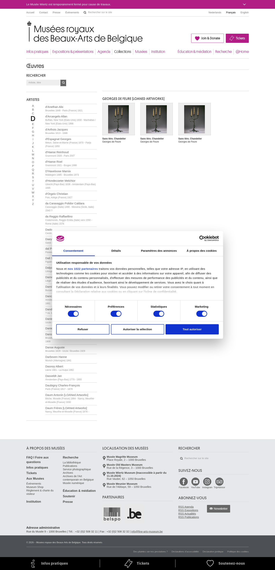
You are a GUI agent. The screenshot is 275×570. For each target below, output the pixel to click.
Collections (122, 52)
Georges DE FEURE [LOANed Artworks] (133, 98)
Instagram (207, 487)
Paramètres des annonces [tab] (159, 250)
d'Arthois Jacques (56, 131)
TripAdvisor (219, 487)
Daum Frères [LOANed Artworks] (67, 409)
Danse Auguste (65, 349)
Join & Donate (210, 38)
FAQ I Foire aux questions (37, 460)
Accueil (30, 12)
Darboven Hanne (58, 358)
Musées (141, 52)
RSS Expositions (188, 510)
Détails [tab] (116, 250)
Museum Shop (35, 487)
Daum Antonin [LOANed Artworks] (70, 398)
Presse (56, 12)
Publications (70, 465)
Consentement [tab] (73, 250)
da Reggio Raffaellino (68, 220)
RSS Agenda (186, 506)
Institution (158, 52)
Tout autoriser (192, 329)
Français (231, 12)
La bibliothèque (72, 462)
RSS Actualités (187, 513)
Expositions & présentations (73, 52)
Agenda (103, 52)
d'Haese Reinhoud (60, 153)
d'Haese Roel (61, 163)
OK (63, 83)
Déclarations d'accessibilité (185, 551)
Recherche (223, 52)
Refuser (83, 329)
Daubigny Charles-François (62, 387)
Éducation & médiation (194, 52)
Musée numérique (73, 483)
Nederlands (215, 12)
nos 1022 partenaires (83, 268)
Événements (72, 12)
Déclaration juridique (213, 551)
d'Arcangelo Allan (70, 120)
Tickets (240, 38)
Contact (43, 12)
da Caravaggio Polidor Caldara (69, 207)
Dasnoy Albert (59, 368)
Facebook (184, 487)
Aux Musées (35, 478)
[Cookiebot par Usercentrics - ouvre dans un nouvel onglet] (202, 238)
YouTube (195, 487)
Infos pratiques (37, 52)
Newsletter (221, 508)
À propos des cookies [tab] (202, 250)
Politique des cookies (238, 551)
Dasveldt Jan (63, 377)
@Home (242, 52)
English (245, 12)
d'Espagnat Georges (68, 142)
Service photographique (77, 469)
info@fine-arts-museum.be (147, 531)
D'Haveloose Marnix (62, 173)
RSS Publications (188, 517)
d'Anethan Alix (64, 108)
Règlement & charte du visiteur (40, 492)
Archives (68, 472)
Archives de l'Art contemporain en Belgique (78, 478)
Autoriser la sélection (137, 329)
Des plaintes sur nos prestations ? (150, 551)
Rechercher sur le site (85, 12)
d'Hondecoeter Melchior (70, 184)
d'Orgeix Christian (58, 195)
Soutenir (69, 496)
